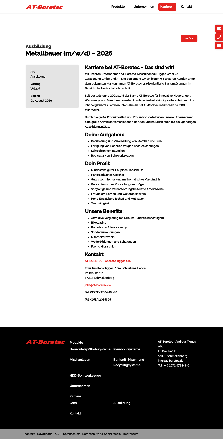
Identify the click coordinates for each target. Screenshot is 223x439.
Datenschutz (71, 434)
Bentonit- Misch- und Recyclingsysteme (128, 362)
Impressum (130, 434)
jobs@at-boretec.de (98, 285)
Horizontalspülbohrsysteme (90, 349)
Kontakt (186, 7)
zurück (189, 38)
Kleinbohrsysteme (126, 349)
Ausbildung (121, 403)
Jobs (73, 403)
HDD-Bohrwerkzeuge (85, 375)
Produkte (119, 7)
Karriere (167, 7)
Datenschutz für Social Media (101, 434)
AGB (57, 434)
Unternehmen (144, 7)
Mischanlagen (80, 360)
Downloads (44, 434)
